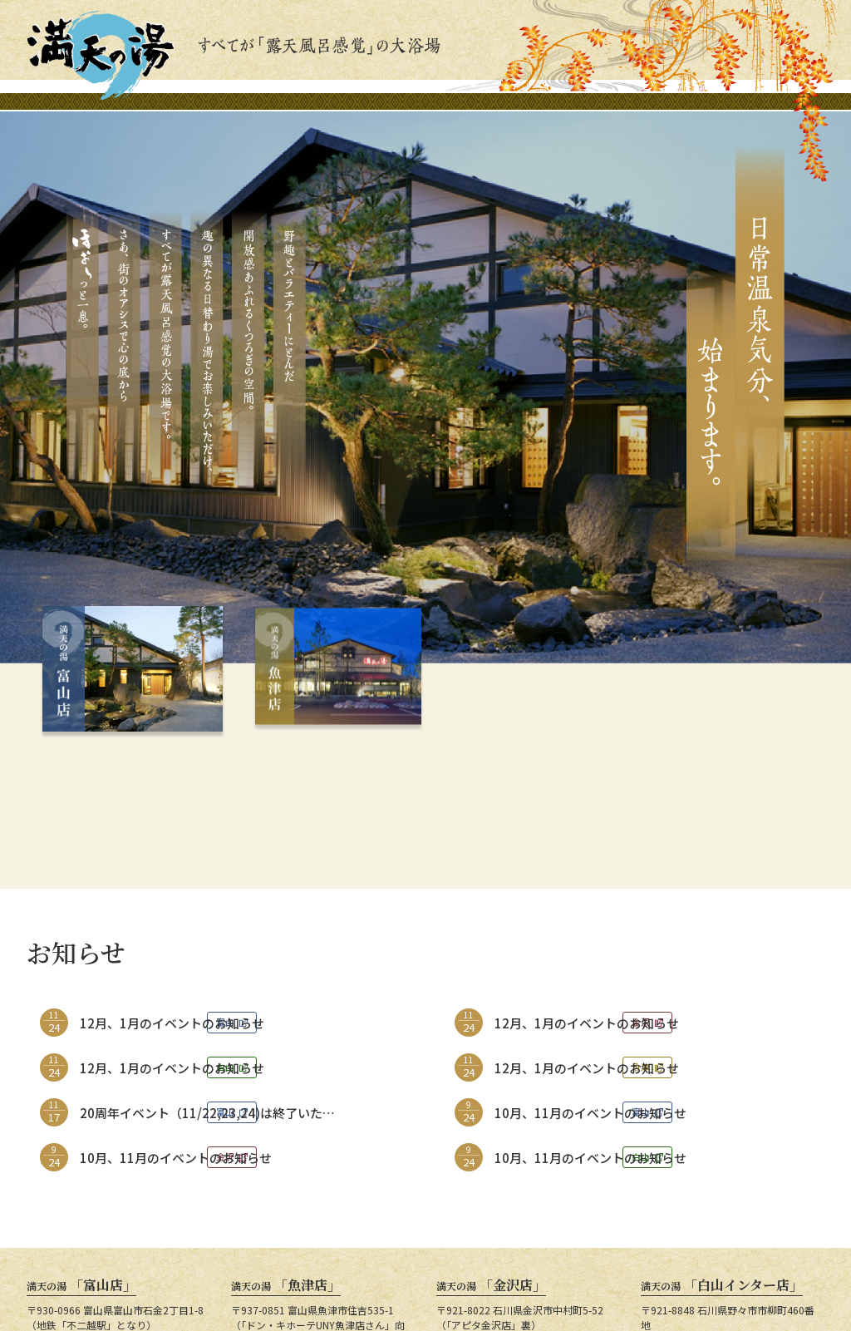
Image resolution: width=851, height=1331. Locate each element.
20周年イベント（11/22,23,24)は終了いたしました (207, 993)
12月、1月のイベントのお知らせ (172, 896)
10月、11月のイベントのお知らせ (590, 985)
